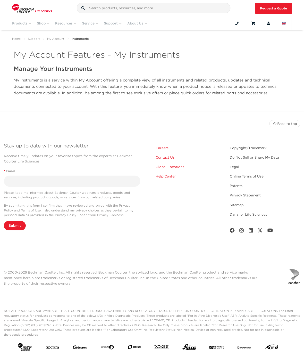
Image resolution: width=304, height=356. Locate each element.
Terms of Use (31, 210)
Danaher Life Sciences (248, 214)
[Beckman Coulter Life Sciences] (32, 8)
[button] (83, 8)
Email (9, 171)
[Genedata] (107, 348)
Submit (15, 225)
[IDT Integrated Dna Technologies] (161, 348)
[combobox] (153, 8)
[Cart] (253, 23)
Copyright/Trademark (248, 148)
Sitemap (237, 205)
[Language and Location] (284, 23)
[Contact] (237, 23)
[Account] (268, 23)
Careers (162, 148)
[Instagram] (241, 231)
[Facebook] (232, 231)
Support (34, 38)
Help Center (166, 176)
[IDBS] (134, 348)
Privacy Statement (245, 195)
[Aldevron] (79, 348)
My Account (55, 38)
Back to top (284, 123)
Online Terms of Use (246, 176)
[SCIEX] (271, 348)
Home (16, 38)
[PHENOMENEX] (243, 348)
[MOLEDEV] (216, 348)
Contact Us (165, 157)
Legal (234, 167)
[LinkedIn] (251, 231)
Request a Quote (273, 8)
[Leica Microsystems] (189, 348)
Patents (236, 186)
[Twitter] (260, 231)
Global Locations (170, 167)
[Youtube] (270, 231)
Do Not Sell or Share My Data (254, 157)
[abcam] (52, 348)
